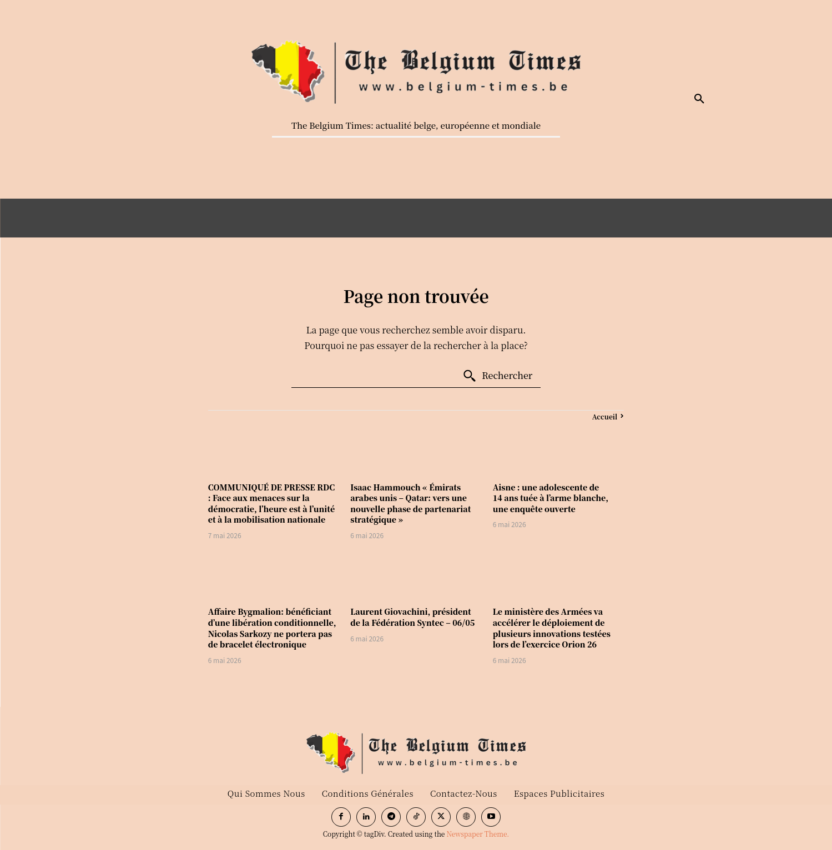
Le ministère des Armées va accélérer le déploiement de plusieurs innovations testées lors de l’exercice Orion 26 (552, 628)
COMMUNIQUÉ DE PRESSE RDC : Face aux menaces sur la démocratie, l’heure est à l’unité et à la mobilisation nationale (271, 503)
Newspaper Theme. (477, 833)
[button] (699, 99)
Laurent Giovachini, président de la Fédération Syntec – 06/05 (412, 617)
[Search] (497, 376)
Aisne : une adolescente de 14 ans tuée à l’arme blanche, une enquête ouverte (550, 498)
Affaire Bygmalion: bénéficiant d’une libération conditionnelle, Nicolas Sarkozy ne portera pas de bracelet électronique (272, 628)
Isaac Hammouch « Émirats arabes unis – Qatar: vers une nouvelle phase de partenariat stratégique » (410, 503)
